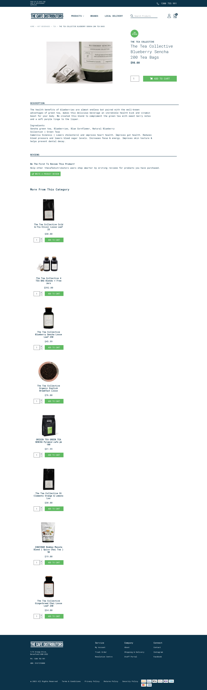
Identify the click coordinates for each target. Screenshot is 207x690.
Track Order (101, 652)
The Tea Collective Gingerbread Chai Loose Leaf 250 (48, 603)
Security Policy (130, 681)
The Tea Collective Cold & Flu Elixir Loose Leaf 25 (48, 227)
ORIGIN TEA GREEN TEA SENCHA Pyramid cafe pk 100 (48, 442)
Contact (157, 647)
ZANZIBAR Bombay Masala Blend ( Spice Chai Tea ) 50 (48, 549)
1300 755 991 (169, 3)
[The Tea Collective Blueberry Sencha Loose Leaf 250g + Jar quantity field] (37, 347)
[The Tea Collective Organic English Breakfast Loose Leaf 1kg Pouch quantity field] (37, 401)
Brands (94, 15)
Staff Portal (130, 656)
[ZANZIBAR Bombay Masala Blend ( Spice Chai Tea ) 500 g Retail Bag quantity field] (37, 562)
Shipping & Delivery (134, 652)
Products (76, 15)
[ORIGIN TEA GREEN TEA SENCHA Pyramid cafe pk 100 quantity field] (37, 455)
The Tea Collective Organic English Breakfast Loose (48, 388)
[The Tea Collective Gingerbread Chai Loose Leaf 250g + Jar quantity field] (37, 616)
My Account (100, 647)
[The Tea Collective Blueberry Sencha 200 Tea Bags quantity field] (135, 79)
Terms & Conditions (71, 681)
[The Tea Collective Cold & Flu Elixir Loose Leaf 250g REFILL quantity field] (37, 240)
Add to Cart (160, 78)
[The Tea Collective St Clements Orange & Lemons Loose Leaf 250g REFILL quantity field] (37, 508)
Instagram (158, 652)
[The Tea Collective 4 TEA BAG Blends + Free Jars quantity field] (37, 293)
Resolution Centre (103, 656)
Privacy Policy (92, 681)
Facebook (158, 656)
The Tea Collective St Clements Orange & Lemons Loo (48, 496)
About (127, 647)
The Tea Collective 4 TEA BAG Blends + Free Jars (48, 281)
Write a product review (45, 174)
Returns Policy (111, 681)
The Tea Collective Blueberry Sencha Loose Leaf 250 (48, 334)
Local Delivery (114, 15)
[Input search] (144, 16)
